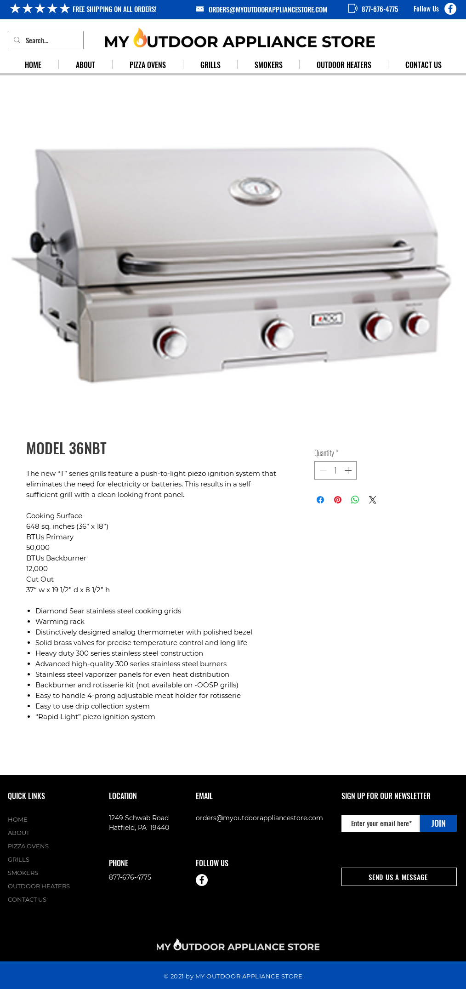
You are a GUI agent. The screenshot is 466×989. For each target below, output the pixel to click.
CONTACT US (27, 899)
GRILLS (18, 859)
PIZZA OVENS (28, 846)
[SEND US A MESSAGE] (399, 877)
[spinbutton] (335, 470)
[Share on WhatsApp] (355, 499)
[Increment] (348, 470)
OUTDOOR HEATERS (39, 886)
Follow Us (426, 8)
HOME (18, 819)
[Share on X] (372, 499)
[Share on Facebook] (320, 499)
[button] (210, 64)
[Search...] (45, 40)
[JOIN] (438, 823)
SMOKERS (23, 872)
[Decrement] (322, 470)
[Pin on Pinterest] (337, 499)
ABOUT (18, 832)
